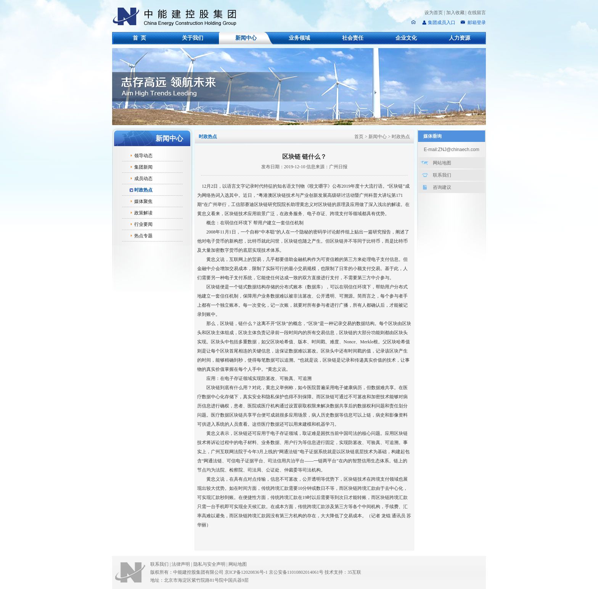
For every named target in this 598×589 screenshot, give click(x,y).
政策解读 (143, 213)
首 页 (139, 38)
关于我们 (192, 38)
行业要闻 (143, 224)
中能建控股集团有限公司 (177, 17)
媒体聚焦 (143, 201)
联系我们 (442, 175)
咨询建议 (442, 187)
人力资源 (459, 38)
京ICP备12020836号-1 (246, 572)
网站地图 (442, 163)
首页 (358, 136)
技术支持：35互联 (343, 572)
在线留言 (477, 12)
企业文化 (406, 38)
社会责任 (352, 38)
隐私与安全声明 (209, 564)
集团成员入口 (441, 22)
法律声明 (182, 564)
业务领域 (299, 38)
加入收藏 (455, 12)
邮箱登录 (476, 22)
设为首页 (433, 12)
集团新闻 (143, 167)
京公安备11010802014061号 (296, 572)
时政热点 (143, 190)
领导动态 (143, 155)
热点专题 (143, 235)
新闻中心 (246, 38)
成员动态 (143, 178)
